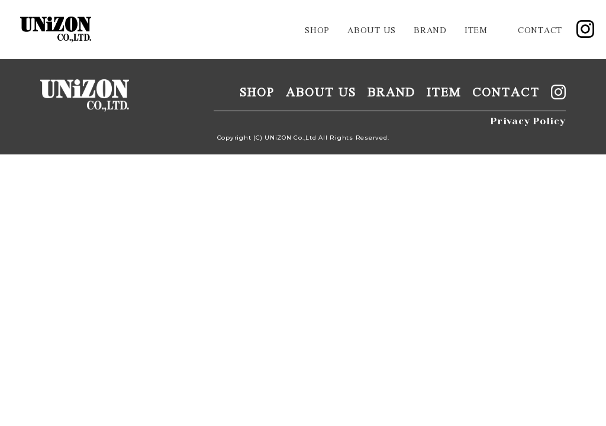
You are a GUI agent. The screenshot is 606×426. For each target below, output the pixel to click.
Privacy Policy (528, 121)
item (476, 29)
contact (540, 29)
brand (430, 29)
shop (317, 29)
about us (371, 29)
